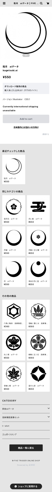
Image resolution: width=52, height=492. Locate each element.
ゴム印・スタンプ (9, 434)
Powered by (26, 465)
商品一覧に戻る (26, 448)
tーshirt (5, 426)
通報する (45, 134)
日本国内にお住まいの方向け (26, 127)
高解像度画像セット (11, 417)
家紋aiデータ (8, 409)
